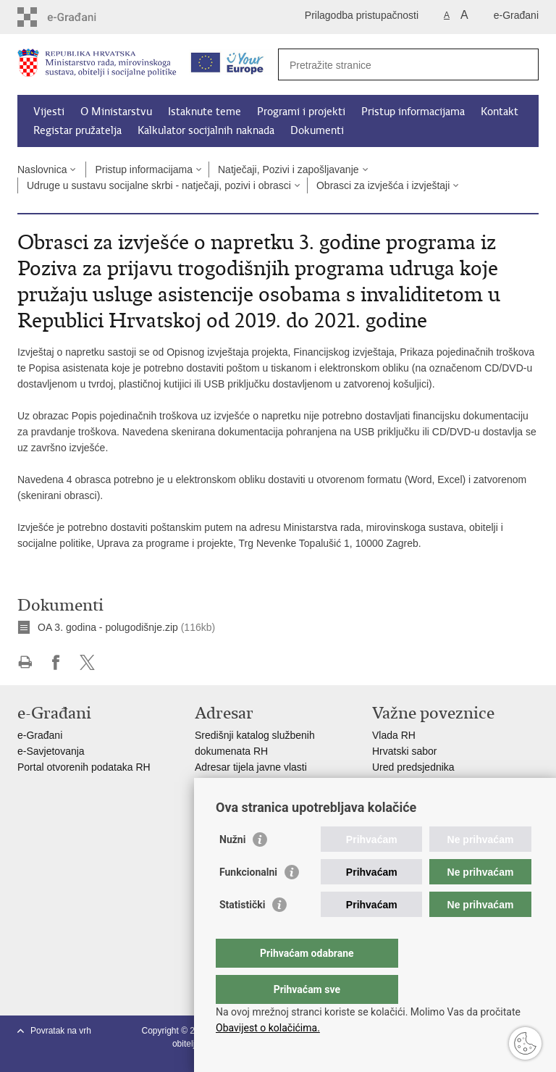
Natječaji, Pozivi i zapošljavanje (288, 169)
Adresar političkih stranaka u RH (267, 783)
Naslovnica (42, 169)
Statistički (242, 933)
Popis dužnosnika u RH (247, 799)
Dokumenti (317, 130)
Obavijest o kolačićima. (268, 1028)
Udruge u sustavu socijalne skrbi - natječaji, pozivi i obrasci (159, 185)
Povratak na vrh (60, 1031)
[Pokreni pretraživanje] (522, 64)
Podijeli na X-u (87, 662)
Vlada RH (394, 735)
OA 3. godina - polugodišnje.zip (108, 627)
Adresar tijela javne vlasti (251, 767)
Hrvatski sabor (404, 751)
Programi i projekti (301, 111)
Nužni (232, 868)
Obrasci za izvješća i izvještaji (383, 185)
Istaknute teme (204, 111)
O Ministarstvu (116, 111)
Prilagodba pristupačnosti (361, 15)
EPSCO (390, 783)
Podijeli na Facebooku (56, 662)
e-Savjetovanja (51, 751)
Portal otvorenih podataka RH (85, 767)
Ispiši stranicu (25, 662)
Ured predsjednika (413, 767)
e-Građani (516, 15)
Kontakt (499, 111)
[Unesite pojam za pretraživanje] (392, 65)
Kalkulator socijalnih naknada (206, 130)
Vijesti (48, 111)
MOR (384, 799)
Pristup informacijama (413, 111)
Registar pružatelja (77, 130)
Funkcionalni (248, 901)
